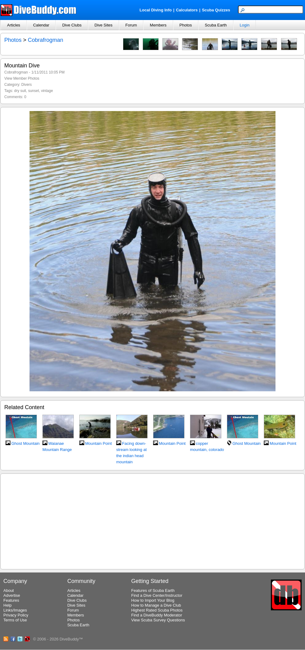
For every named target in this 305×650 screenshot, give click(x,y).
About (8, 590)
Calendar (41, 25)
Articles (13, 25)
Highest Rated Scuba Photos (157, 610)
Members (158, 25)
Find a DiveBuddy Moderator (156, 615)
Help (7, 605)
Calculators (187, 10)
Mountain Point (98, 443)
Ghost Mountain (25, 443)
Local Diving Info (156, 10)
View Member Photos (21, 78)
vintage (47, 91)
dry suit (20, 91)
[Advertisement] (153, 520)
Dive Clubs (71, 25)
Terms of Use (15, 620)
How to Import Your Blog (152, 600)
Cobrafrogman (45, 40)
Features (11, 600)
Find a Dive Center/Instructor (156, 595)
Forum (131, 25)
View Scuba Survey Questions (158, 620)
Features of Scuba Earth (153, 590)
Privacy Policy (15, 615)
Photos (186, 25)
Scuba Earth (216, 25)
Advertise (11, 595)
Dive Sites (103, 25)
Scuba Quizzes (216, 10)
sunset (33, 91)
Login (245, 25)
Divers (26, 84)
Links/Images (15, 610)
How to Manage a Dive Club (156, 605)
